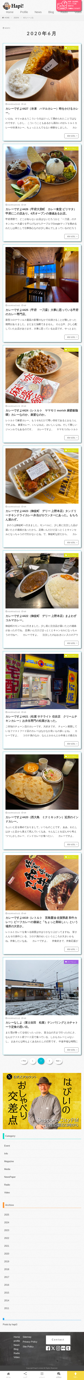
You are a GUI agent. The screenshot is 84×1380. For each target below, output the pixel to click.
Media (7, 1169)
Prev (24, 1061)
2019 (6, 1261)
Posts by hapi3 (10, 1324)
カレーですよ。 (72, 48)
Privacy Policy (30, 1341)
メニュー (42, 1375)
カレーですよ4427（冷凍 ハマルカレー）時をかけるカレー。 (41, 110)
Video (78, 12)
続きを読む (71, 136)
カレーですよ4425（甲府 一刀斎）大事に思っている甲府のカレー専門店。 (41, 312)
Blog (51, 12)
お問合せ (58, 1375)
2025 (6, 1214)
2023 (6, 1230)
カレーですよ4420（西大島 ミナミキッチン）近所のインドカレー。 (41, 819)
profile (17, 1341)
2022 (6, 1238)
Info (6, 1153)
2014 (6, 1300)
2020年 (16, 18)
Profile (24, 12)
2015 (6, 1292)
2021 (6, 1246)
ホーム (8, 1375)
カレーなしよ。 (72, 962)
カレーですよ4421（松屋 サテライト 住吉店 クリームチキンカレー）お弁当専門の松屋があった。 (41, 718)
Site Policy (28, 1346)
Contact (58, 1340)
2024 (6, 1222)
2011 (6, 1308)
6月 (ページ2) (28, 18)
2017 (6, 1277)
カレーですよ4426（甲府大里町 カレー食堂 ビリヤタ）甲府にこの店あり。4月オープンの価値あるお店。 (40, 211)
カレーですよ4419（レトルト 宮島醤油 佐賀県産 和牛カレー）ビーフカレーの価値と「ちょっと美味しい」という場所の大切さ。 (41, 922)
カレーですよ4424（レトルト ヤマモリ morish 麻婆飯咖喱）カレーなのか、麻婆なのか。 (41, 412)
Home (9, 12)
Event (7, 1146)
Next (57, 1061)
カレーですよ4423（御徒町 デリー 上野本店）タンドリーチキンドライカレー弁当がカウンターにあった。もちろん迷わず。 (41, 515)
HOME (7, 18)
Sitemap (27, 1337)
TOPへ (75, 1375)
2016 (6, 1285)
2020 (6, 1253)
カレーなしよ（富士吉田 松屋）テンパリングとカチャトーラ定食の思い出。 (41, 1024)
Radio (64, 12)
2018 (6, 1269)
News (38, 12)
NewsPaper (10, 1177)
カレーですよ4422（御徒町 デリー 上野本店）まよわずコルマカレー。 (40, 618)
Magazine (9, 1161)
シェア (25, 1375)
